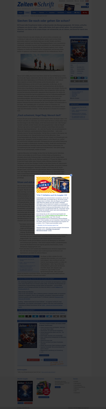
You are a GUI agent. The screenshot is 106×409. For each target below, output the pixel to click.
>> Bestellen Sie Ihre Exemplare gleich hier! (47, 225)
